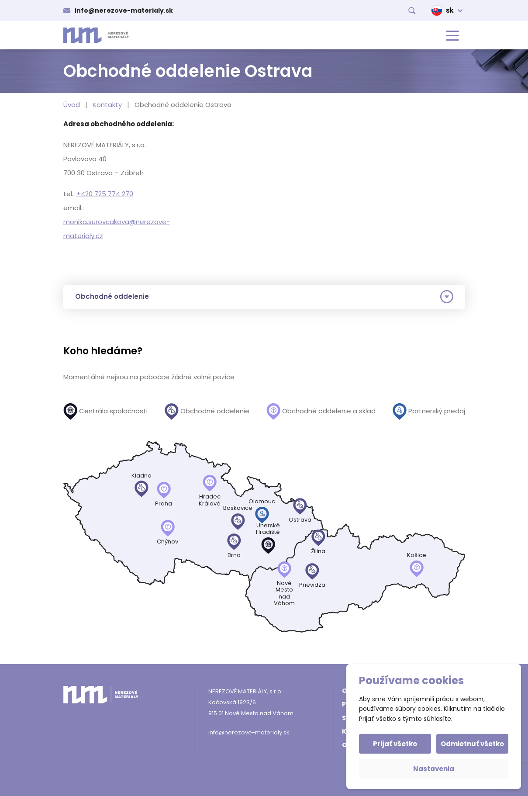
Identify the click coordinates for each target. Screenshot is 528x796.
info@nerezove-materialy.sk (124, 10)
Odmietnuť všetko (472, 743)
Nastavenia (433, 768)
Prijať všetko (396, 743)
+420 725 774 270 (104, 193)
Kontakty (107, 104)
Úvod (71, 104)
